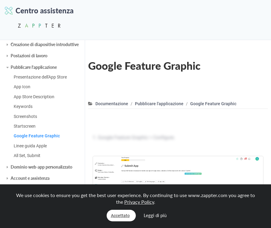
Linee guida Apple (30, 145)
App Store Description (34, 96)
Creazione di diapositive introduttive (45, 44)
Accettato (120, 215)
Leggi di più (155, 215)
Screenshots (25, 116)
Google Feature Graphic (37, 135)
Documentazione (111, 103)
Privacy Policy (139, 202)
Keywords (23, 106)
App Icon (22, 86)
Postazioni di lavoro (29, 55)
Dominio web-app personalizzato (41, 166)
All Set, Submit (27, 155)
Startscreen (25, 126)
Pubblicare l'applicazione (34, 67)
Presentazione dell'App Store (40, 77)
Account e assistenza (30, 178)
